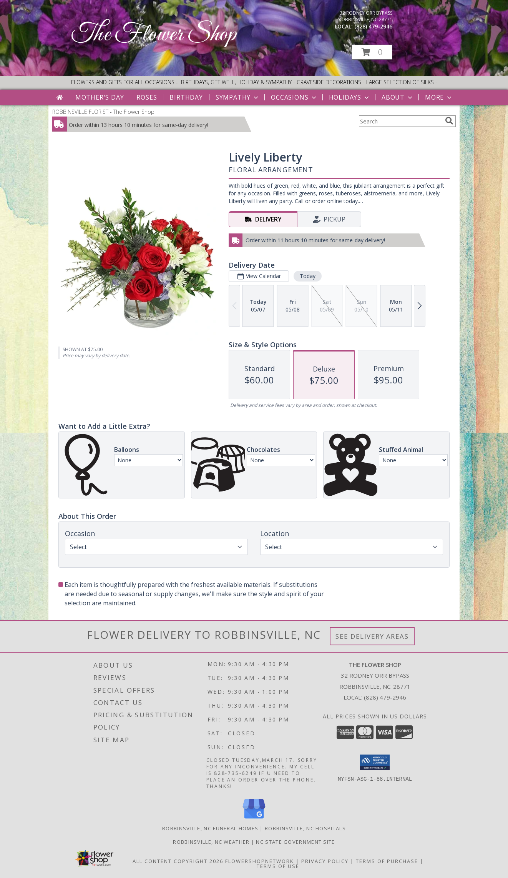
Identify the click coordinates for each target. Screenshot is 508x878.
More (439, 97)
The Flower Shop (153, 34)
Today (307, 276)
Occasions (294, 97)
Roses (146, 97)
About (398, 97)
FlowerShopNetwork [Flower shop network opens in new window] (259, 861)
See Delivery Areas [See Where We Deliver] (372, 636)
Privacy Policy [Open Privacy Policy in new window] (325, 861)
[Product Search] (400, 121)
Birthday (186, 97)
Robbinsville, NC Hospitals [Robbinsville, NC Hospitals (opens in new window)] (305, 828)
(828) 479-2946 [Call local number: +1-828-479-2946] (373, 26)
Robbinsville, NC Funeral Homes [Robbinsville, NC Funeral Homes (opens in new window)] (210, 828)
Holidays (349, 97)
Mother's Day (99, 97)
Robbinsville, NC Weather (211, 841)
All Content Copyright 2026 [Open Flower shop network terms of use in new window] (178, 861)
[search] (449, 121)
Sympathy (238, 97)
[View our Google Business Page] (254, 819)
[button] (372, 52)
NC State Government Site (295, 841)
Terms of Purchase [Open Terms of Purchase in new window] (387, 861)
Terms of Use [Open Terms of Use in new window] (278, 866)
